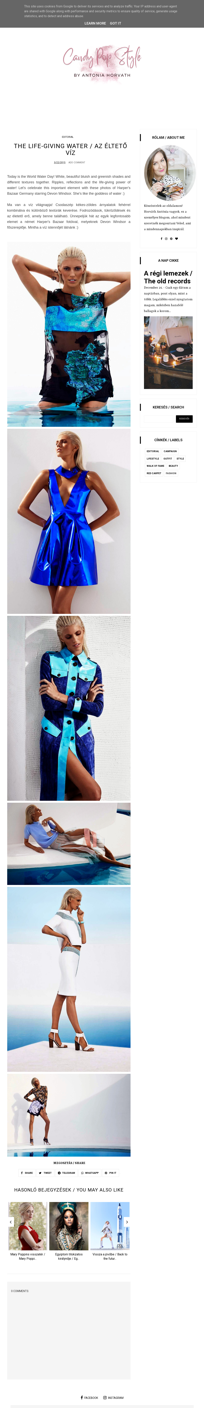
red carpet (154, 473)
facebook (89, 1399)
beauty (173, 466)
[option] (27, 1233)
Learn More (95, 23)
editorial (67, 137)
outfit (167, 458)
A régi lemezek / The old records (168, 277)
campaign (170, 451)
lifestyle (153, 458)
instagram (113, 1399)
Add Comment (76, 163)
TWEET (45, 1173)
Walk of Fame (155, 466)
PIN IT (110, 1173)
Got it (115, 23)
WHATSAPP (90, 1173)
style (180, 458)
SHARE (27, 1173)
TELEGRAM (66, 1173)
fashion (171, 473)
